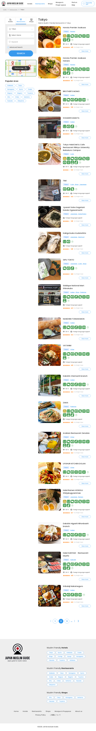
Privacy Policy (40, 716)
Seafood (81, 237)
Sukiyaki (73, 561)
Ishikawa (72, 661)
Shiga (51, 657)
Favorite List (89, 3)
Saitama (27, 97)
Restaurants (40, 4)
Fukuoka (10, 101)
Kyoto (21, 89)
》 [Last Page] (79, 622)
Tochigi (60, 657)
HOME (5, 9)
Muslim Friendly (57, 648)
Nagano (19, 93)
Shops (50, 4)
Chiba (17, 97)
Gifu (8, 97)
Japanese (83, 185)
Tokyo (20, 85)
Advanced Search (16, 47)
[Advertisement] (21, 121)
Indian (72, 95)
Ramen (72, 31)
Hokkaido (10, 85)
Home (16, 712)
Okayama (21, 101)
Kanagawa (10, 89)
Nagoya (9, 93)
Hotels (29, 4)
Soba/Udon (82, 214)
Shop (76, 185)
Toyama (30, 93)
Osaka (30, 89)
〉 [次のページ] (75, 622)
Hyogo (69, 657)
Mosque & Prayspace (63, 712)
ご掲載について (55, 716)
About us (78, 712)
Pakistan (83, 293)
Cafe (72, 154)
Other (72, 350)
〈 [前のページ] (50, 622)
